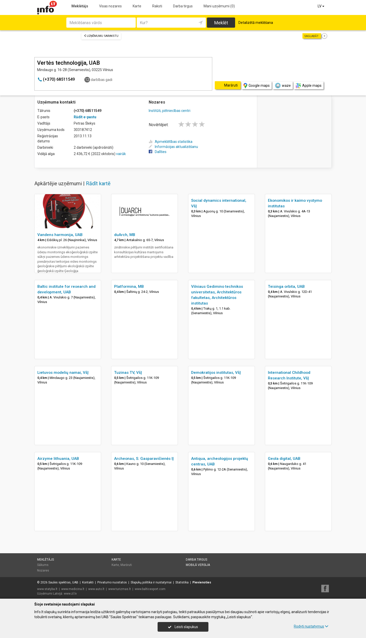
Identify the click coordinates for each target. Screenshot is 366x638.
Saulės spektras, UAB (63, 582)
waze (282, 85)
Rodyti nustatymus (311, 626)
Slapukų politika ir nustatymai (151, 582)
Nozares (43, 570)
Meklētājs (79, 6)
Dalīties (157, 152)
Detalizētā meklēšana (255, 23)
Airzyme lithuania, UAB (58, 458)
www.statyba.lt (47, 589)
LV (321, 6)
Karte (137, 6)
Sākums (43, 565)
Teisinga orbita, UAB (286, 286)
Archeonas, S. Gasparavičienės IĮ (144, 458)
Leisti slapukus (183, 627)
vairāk (121, 154)
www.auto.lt (96, 589)
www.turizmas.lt (119, 589)
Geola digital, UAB (284, 458)
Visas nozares (110, 6)
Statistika (182, 582)
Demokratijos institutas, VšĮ (216, 372)
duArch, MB (124, 234)
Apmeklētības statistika (170, 142)
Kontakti (88, 582)
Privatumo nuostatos (112, 582)
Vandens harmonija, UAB (60, 234)
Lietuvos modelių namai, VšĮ (62, 372)
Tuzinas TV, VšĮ (128, 372)
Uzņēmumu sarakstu (101, 36)
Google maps (256, 85)
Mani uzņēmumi (219, 6)
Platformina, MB (129, 286)
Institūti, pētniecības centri (169, 111)
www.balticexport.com (150, 589)
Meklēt (221, 22)
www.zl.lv (70, 593)
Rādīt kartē (98, 183)
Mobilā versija (198, 565)
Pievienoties (201, 582)
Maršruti (126, 565)
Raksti (157, 6)
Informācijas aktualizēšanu (173, 147)
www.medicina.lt (72, 589)
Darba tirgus (183, 6)
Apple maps (309, 85)
